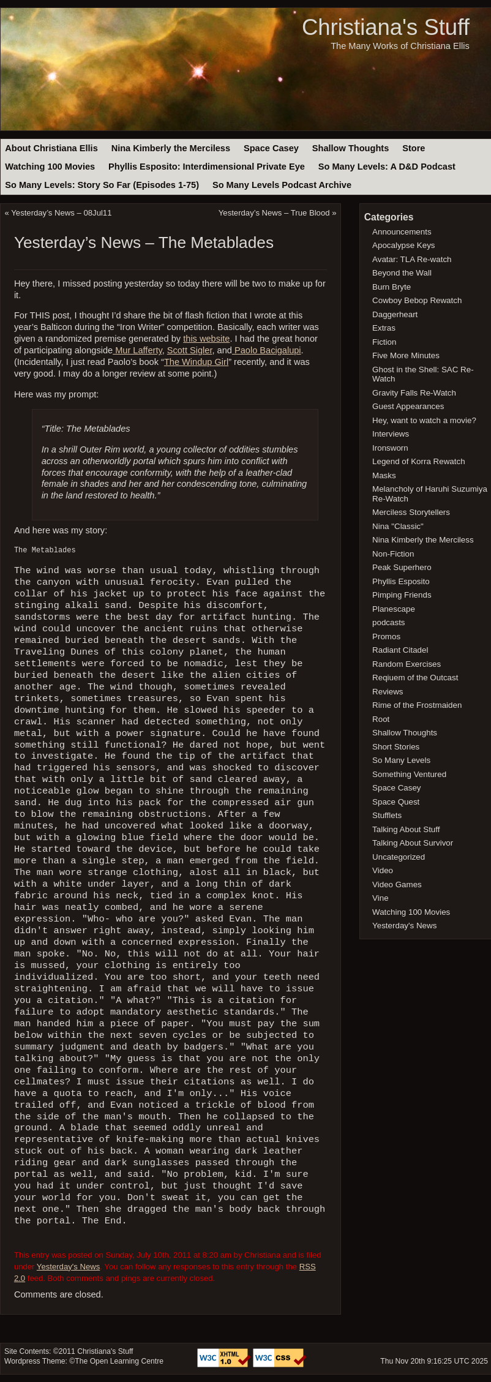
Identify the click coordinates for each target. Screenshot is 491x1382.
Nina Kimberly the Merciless (170, 148)
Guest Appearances (408, 406)
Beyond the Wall (402, 272)
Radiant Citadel (400, 650)
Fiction (384, 342)
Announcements (402, 231)
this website (206, 339)
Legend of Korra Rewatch (418, 461)
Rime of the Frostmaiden (417, 705)
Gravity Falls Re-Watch (414, 392)
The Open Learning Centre (119, 1361)
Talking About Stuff (406, 829)
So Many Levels (401, 760)
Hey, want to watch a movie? (424, 420)
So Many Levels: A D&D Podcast (386, 166)
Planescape (393, 609)
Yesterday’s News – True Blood (274, 212)
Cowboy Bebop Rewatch (417, 300)
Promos (386, 636)
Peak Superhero (402, 567)
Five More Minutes (406, 355)
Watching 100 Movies (50, 166)
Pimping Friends (402, 594)
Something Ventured (409, 774)
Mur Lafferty (137, 350)
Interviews (390, 433)
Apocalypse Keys (403, 245)
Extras (383, 327)
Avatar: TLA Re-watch (411, 259)
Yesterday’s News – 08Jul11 (61, 212)
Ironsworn (390, 448)
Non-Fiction (393, 553)
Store (413, 148)
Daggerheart (395, 314)
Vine (380, 898)
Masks (384, 475)
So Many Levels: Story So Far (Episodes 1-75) (102, 185)
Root (380, 719)
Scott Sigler (189, 350)
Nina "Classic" (398, 526)
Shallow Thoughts (350, 148)
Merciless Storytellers (411, 512)
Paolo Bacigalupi (266, 350)
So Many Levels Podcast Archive (281, 185)
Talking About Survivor (412, 842)
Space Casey (271, 148)
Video (382, 870)
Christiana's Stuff (386, 27)
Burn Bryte (391, 286)
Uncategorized (398, 857)
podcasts (388, 622)
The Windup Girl (196, 362)
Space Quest (395, 801)
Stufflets (387, 815)
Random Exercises (406, 664)
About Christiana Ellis (51, 148)
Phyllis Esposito (401, 581)
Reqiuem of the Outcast (415, 677)
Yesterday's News (68, 1266)
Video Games (397, 884)
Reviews (387, 691)
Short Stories (395, 746)
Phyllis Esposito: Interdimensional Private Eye (206, 166)
